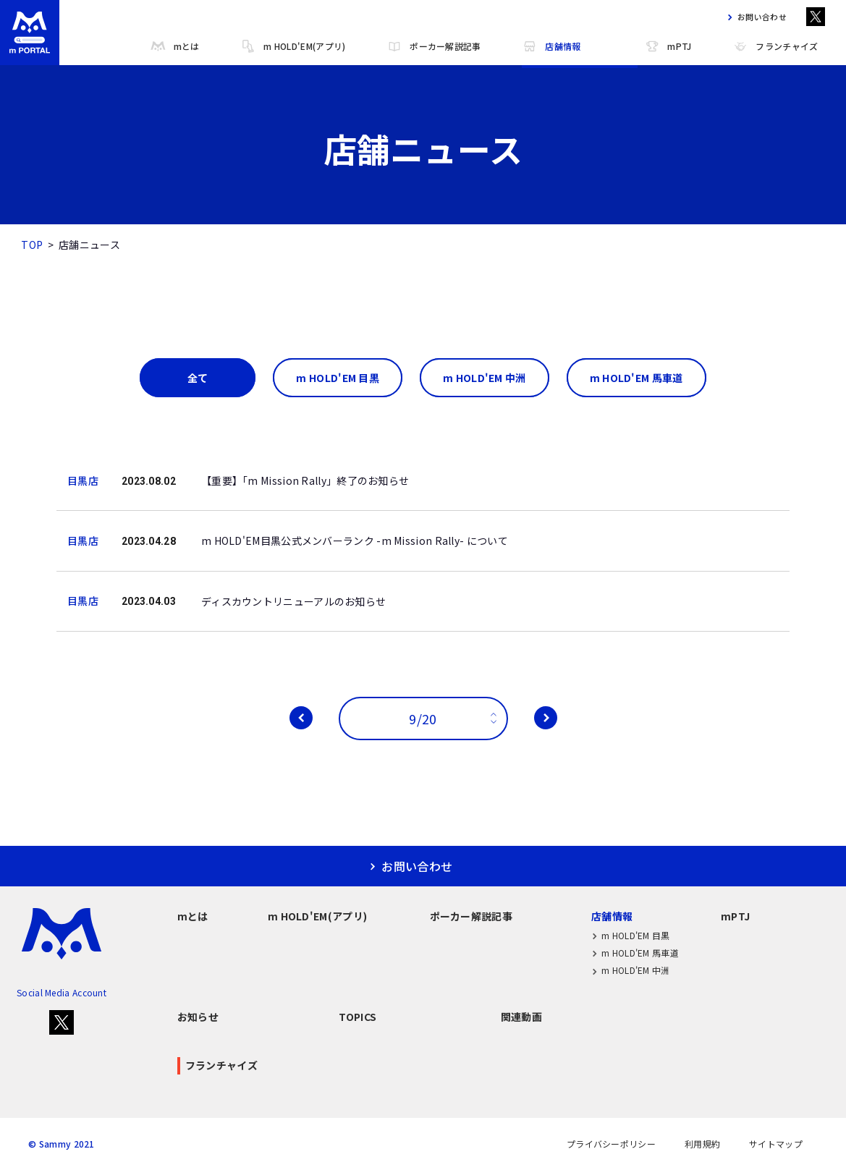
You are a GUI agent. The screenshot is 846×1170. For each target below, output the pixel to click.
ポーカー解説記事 (433, 47)
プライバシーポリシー (611, 1144)
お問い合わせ (754, 17)
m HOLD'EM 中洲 (630, 971)
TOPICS (357, 1016)
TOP (32, 244)
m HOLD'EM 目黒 (630, 935)
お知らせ (198, 1016)
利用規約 (702, 1144)
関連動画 (521, 1016)
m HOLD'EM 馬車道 (635, 952)
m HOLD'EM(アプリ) (292, 47)
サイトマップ (776, 1144)
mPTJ (667, 47)
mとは (175, 47)
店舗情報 (551, 47)
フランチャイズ (775, 47)
